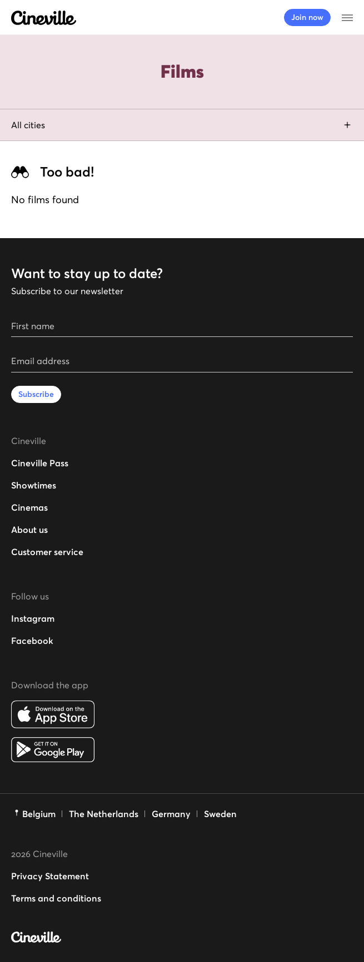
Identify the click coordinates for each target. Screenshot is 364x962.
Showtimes (33, 485)
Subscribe (36, 394)
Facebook (32, 640)
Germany (171, 813)
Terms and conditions (56, 898)
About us (29, 529)
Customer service (47, 551)
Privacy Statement (50, 876)
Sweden (220, 813)
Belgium (39, 813)
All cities (182, 124)
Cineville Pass (39, 463)
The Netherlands (103, 813)
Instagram (32, 618)
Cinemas (29, 507)
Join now (307, 17)
